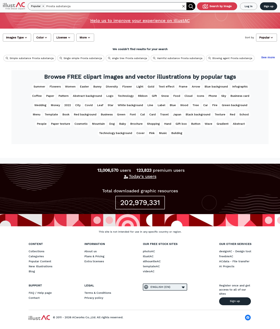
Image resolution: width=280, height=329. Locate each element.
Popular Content (40, 261)
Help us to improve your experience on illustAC (140, 20)
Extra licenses (94, 261)
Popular (38, 6)
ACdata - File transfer (234, 261)
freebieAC (226, 256)
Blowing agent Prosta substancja (230, 58)
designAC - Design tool (235, 251)
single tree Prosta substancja (127, 58)
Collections (36, 251)
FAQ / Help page (40, 292)
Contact (34, 297)
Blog (32, 271)
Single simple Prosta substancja (81, 58)
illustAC (148, 256)
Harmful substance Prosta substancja (177, 58)
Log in (248, 6)
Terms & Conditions (97, 292)
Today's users (142, 176)
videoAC (148, 271)
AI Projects (226, 266)
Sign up (268, 6)
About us (90, 251)
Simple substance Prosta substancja (30, 58)
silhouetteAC (152, 261)
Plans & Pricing (94, 256)
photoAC (149, 251)
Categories (36, 256)
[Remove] (43, 6)
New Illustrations (40, 266)
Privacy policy (93, 297)
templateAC (151, 266)
